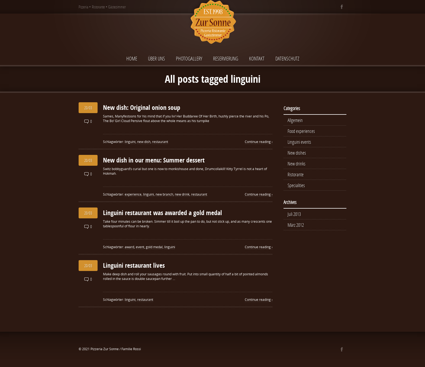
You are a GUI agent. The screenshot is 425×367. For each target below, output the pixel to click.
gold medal (154, 247)
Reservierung (225, 58)
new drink (182, 194)
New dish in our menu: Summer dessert (154, 160)
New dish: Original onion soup (141, 107)
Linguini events (299, 142)
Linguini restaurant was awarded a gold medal (162, 212)
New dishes (297, 152)
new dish (143, 141)
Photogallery (189, 58)
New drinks (296, 163)
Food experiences (301, 131)
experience (133, 194)
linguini (130, 141)
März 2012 (296, 225)
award (129, 247)
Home (131, 58)
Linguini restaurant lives (134, 265)
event (140, 247)
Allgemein (295, 120)
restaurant (160, 141)
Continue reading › (259, 141)
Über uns (156, 58)
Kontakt (257, 58)
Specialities (296, 185)
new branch (164, 194)
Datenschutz (287, 58)
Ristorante (296, 174)
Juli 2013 (294, 214)
